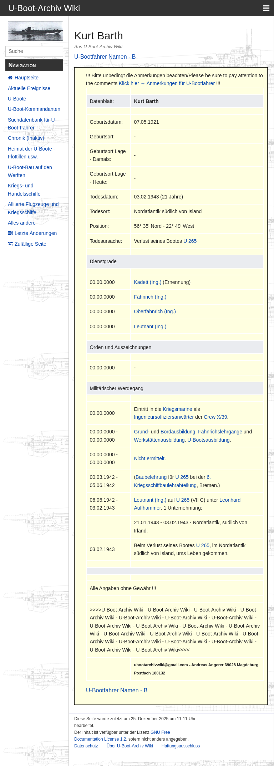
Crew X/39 (215, 417)
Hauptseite (27, 77)
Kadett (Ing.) (147, 282)
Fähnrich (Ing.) (150, 297)
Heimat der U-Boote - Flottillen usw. (31, 152)
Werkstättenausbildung (159, 440)
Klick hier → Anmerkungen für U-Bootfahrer (167, 83)
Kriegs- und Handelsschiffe (24, 189)
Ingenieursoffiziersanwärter (164, 417)
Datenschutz (86, 745)
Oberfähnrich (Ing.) (155, 311)
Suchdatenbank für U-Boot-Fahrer (32, 124)
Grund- (141, 431)
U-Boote (17, 99)
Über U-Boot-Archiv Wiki (130, 745)
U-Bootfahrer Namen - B (105, 57)
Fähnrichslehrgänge (220, 431)
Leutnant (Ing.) (150, 326)
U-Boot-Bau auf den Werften (30, 171)
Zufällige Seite (30, 244)
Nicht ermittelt (149, 458)
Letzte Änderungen (36, 233)
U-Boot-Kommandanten (34, 109)
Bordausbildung (178, 431)
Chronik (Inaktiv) (26, 138)
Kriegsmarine (177, 409)
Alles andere (22, 223)
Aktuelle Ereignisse (29, 88)
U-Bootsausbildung (208, 440)
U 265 (190, 241)
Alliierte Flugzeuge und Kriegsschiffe (33, 208)
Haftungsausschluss (181, 745)
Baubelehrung (151, 477)
